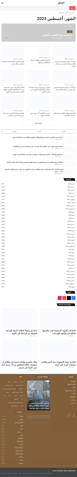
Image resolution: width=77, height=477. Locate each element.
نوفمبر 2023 (70, 274)
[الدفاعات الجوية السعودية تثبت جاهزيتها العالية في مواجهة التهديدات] (57, 318)
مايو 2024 (71, 256)
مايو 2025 (71, 218)
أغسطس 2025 (70, 209)
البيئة (21, 426)
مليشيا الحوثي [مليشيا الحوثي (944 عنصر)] (14, 406)
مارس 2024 (70, 262)
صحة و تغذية (19, 451)
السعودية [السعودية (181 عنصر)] (21, 389)
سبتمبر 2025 (70, 206)
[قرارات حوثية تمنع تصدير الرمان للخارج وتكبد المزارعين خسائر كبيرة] (64, 51)
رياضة (21, 444)
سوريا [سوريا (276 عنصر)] (15, 395)
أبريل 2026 (71, 184)
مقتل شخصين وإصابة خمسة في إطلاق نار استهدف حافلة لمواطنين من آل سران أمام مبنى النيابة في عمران (19, 365)
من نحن (73, 403)
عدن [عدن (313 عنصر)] (4, 395)
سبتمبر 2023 (70, 280)
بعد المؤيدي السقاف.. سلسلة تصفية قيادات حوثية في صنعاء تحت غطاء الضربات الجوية (38, 154)
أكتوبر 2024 (70, 240)
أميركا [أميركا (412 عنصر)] (21, 382)
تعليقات (14, 131)
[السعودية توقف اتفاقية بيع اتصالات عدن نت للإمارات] (64, 102)
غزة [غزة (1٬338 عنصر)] (22, 399)
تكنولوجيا (72, 397)
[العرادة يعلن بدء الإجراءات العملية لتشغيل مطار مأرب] (13, 51)
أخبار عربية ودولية (70, 391)
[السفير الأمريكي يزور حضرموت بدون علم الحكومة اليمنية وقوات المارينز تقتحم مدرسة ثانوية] (13, 77)
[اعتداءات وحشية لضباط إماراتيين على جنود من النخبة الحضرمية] (64, 77)
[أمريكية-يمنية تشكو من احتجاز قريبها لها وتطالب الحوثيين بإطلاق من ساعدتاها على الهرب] (69, 140)
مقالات (73, 394)
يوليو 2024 (71, 249)
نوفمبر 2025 (70, 199)
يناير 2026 (71, 193)
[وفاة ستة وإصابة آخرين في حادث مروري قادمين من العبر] (13, 102)
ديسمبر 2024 (70, 234)
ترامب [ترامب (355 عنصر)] (7, 392)
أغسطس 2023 (70, 284)
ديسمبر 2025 (70, 196)
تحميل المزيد (38, 123)
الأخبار (21, 419)
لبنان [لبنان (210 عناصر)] (22, 406)
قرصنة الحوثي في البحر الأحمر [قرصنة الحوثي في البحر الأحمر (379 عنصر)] (15, 402)
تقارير (73, 387)
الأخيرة (39, 131)
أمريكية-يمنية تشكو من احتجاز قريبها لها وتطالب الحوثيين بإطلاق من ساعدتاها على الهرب (37, 137)
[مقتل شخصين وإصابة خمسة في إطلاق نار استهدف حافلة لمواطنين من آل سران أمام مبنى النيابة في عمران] (19, 350)
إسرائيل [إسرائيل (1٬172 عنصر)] (15, 382)
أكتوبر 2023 (70, 277)
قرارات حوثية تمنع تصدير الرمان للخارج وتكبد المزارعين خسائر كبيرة (64, 64)
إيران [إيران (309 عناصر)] (9, 382)
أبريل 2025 (71, 221)
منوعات (73, 400)
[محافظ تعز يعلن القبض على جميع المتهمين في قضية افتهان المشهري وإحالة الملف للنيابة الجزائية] (69, 164)
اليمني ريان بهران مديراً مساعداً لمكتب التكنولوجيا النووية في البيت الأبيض (39, 89)
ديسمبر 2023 (70, 271)
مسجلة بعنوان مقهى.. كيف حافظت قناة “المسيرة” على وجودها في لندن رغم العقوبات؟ (38, 146)
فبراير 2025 (70, 227)
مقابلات (21, 457)
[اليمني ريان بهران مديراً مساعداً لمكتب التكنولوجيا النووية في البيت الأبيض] (38, 77)
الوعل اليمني (67, 38)
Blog (21, 416)
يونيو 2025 (71, 215)
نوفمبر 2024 (70, 237)
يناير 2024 (71, 268)
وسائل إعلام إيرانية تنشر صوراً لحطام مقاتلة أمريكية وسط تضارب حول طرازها (39, 405)
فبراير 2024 (70, 265)
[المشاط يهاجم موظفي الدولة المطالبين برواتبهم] (44, 50)
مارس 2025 (70, 224)
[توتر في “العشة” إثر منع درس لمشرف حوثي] (38, 102)
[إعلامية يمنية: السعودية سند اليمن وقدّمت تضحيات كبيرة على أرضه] (57, 350)
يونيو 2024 (71, 252)
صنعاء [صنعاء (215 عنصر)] (9, 395)
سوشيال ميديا (19, 448)
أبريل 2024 (71, 259)
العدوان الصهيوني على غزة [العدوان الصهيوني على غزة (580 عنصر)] (9, 389)
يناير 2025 (71, 231)
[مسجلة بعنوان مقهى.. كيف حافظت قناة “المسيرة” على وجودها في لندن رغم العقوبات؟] (69, 148)
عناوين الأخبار (19, 454)
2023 (66, 12)
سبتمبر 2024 (70, 243)
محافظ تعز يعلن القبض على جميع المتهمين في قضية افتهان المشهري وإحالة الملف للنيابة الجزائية (35, 162)
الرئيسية (72, 12)
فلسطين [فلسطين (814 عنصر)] (16, 399)
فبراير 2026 (70, 190)
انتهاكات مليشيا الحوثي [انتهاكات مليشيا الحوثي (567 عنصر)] (17, 392)
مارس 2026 (70, 187)
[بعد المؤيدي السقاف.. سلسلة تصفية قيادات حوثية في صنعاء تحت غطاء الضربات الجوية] (69, 157)
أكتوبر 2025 (70, 202)
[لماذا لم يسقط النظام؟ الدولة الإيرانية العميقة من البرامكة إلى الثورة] (19, 318)
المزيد (21, 429)
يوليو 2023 (71, 287)
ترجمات (19, 432)
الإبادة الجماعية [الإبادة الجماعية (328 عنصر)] (19, 385)
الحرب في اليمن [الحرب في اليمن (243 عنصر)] (9, 385)
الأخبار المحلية (71, 384)
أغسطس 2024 (70, 246)
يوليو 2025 (71, 212)
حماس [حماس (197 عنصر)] (21, 395)
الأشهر (63, 131)
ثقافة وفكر (20, 441)
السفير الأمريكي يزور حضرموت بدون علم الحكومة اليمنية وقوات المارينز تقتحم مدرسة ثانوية (13, 89)
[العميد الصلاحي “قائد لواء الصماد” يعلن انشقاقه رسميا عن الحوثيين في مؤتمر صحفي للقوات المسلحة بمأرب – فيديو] (69, 172)
